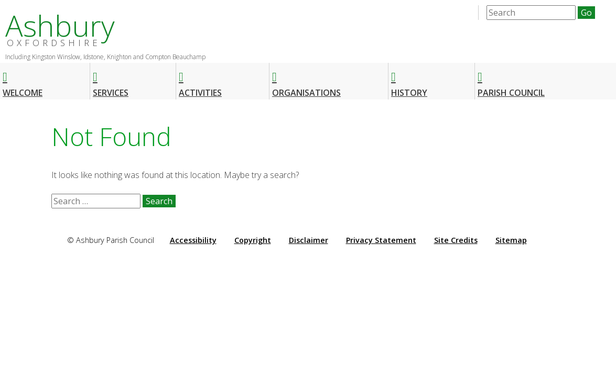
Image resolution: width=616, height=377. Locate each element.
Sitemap (511, 240)
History (409, 80)
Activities (200, 80)
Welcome (22, 80)
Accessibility (193, 240)
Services (110, 80)
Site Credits (456, 240)
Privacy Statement (381, 240)
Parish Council (511, 80)
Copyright (252, 240)
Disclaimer (308, 240)
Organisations (306, 80)
